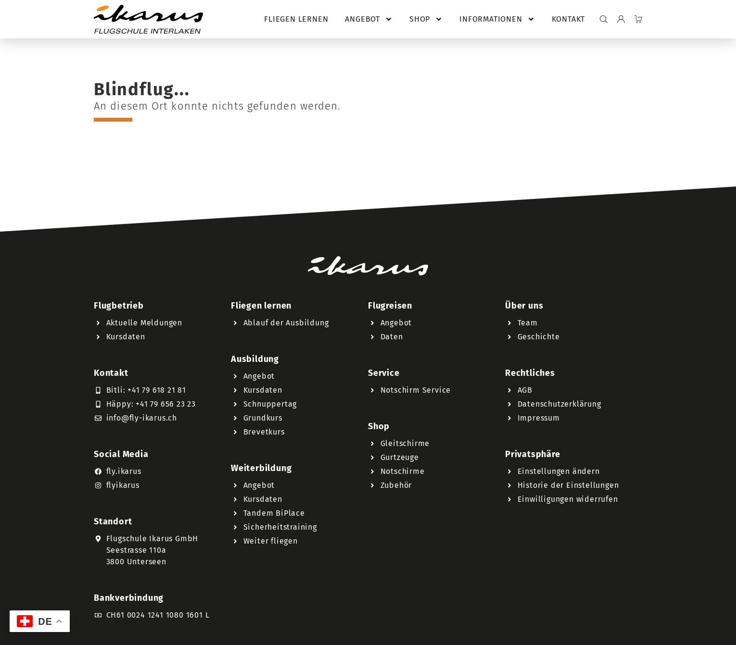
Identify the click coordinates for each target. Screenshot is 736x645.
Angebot (369, 19)
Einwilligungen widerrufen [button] (568, 499)
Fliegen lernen (296, 19)
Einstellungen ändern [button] (559, 471)
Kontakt (568, 19)
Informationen (496, 19)
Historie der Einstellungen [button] (568, 485)
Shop (426, 19)
